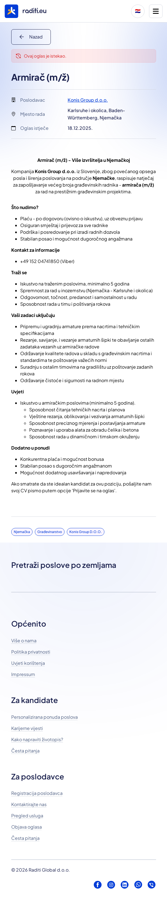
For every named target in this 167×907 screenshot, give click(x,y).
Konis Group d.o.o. (88, 100)
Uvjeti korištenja (28, 663)
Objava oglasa (26, 827)
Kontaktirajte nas (29, 804)
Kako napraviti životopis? (37, 739)
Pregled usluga (27, 815)
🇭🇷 (138, 11)
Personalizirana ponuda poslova (44, 717)
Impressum (23, 674)
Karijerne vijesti (27, 728)
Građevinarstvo (49, 532)
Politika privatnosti (30, 652)
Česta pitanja (25, 751)
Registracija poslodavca (37, 793)
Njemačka (22, 532)
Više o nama (23, 640)
